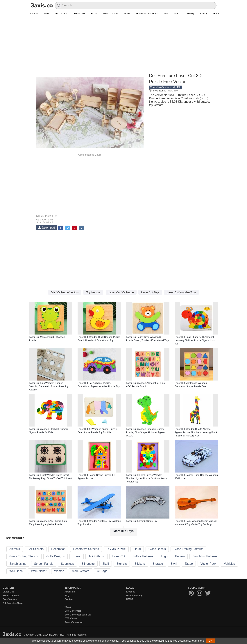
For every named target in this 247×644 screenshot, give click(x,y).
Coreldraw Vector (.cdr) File (165, 87)
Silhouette (88, 563)
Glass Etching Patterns (188, 549)
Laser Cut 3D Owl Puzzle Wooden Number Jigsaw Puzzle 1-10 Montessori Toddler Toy (147, 478)
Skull (105, 563)
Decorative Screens (86, 549)
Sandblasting (17, 563)
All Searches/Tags (13, 603)
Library (203, 13)
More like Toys (123, 530)
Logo (164, 556)
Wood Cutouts (110, 13)
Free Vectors (10, 599)
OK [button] (210, 640)
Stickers (140, 563)
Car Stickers (36, 549)
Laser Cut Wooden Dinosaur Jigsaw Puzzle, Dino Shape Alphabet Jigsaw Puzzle (145, 432)
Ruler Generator (74, 622)
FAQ (67, 595)
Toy (55, 215)
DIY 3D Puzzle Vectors (65, 292)
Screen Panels (43, 563)
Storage (158, 563)
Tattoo (189, 563)
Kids (166, 13)
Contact (69, 599)
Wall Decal (16, 571)
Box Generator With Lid (78, 614)
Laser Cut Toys (150, 292)
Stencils (122, 563)
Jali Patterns (96, 556)
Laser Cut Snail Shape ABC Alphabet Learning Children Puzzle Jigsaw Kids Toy (195, 340)
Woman (59, 571)
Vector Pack (208, 563)
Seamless (67, 563)
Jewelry (190, 13)
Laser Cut (33, 13)
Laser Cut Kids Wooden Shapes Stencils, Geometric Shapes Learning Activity (49, 386)
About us (70, 591)
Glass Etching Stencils (24, 556)
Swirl (174, 563)
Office (177, 13)
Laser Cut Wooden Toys (181, 292)
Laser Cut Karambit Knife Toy (141, 521)
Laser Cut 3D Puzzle (121, 292)
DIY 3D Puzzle (44, 215)
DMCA (129, 599)
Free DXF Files (11, 595)
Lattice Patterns (143, 556)
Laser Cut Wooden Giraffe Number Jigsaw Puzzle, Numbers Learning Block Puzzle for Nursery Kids (196, 432)
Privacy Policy (134, 595)
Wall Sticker (38, 571)
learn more (198, 640)
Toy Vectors (93, 292)
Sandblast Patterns (204, 556)
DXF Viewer (71, 618)
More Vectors (80, 571)
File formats (61, 13)
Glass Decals (157, 549)
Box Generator (73, 610)
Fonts (216, 13)
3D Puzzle (79, 13)
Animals (14, 549)
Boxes (94, 13)
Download (46, 227)
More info (173, 90)
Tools (46, 13)
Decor (127, 13)
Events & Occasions (147, 13)
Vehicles (229, 563)
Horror (76, 556)
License (130, 591)
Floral (137, 549)
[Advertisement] (123, 46)
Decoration (58, 549)
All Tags (102, 571)
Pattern (180, 556)
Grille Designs (55, 556)
